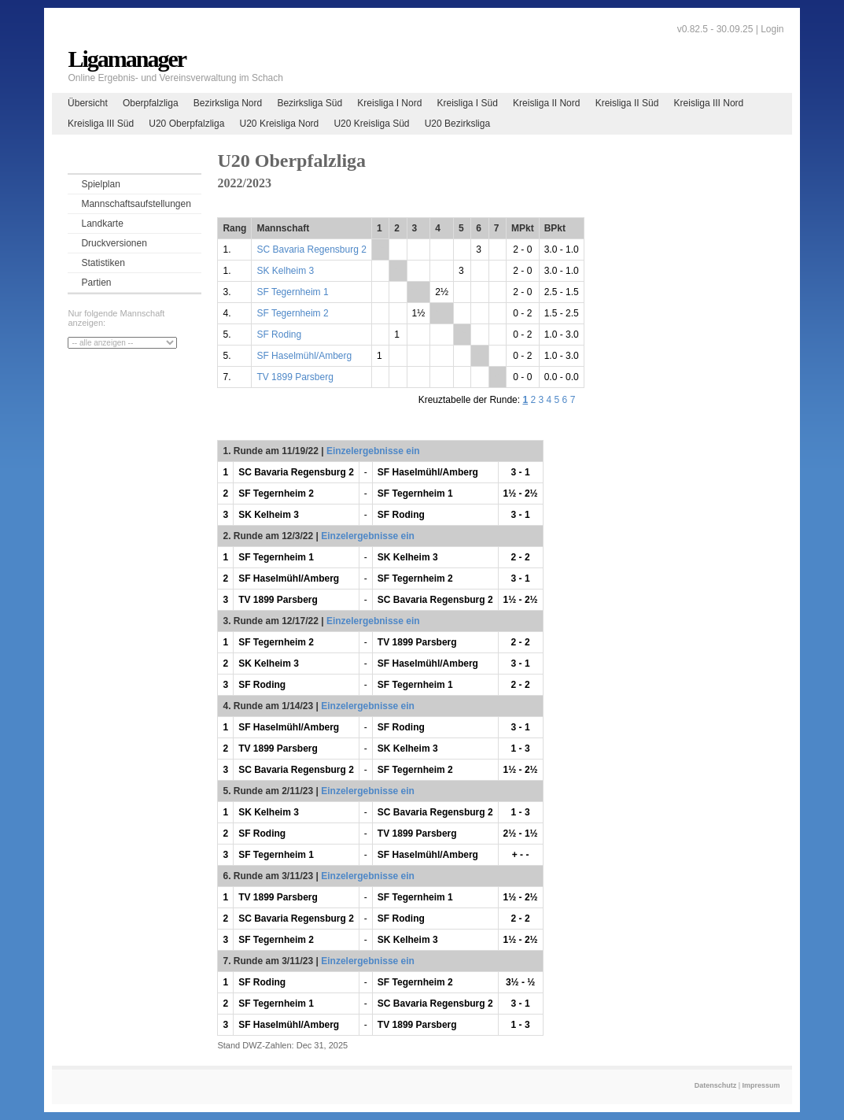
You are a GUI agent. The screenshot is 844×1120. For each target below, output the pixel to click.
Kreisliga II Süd (627, 103)
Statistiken (102, 262)
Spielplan (100, 184)
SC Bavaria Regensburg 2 (311, 249)
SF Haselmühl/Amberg (304, 355)
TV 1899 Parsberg (294, 377)
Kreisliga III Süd (101, 123)
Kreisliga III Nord (709, 103)
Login (772, 29)
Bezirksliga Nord (227, 103)
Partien (96, 282)
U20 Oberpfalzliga (186, 123)
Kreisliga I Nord (389, 103)
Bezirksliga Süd (309, 103)
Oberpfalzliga (151, 103)
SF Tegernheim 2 (292, 313)
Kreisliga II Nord (546, 103)
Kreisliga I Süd (467, 103)
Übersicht (88, 103)
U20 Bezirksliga (457, 123)
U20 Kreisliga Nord (279, 123)
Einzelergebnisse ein (373, 451)
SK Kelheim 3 (285, 270)
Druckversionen (113, 243)
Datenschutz (716, 1085)
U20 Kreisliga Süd (371, 123)
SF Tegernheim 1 (292, 292)
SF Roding (278, 334)
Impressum (761, 1085)
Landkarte (102, 223)
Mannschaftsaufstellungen (135, 203)
